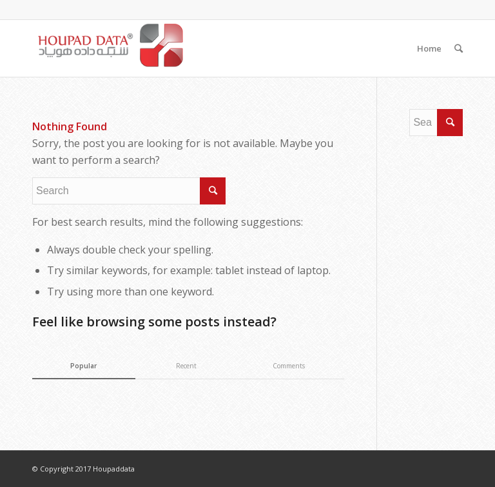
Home (429, 48)
